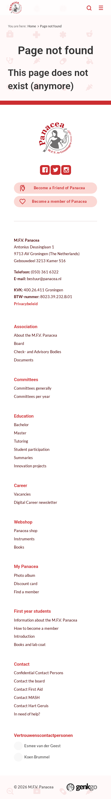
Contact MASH (27, 697)
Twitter (55, 170)
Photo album (24, 575)
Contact (21, 664)
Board (19, 343)
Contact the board (29, 681)
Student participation (31, 449)
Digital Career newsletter (35, 502)
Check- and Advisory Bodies (37, 351)
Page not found (51, 26)
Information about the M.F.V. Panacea (45, 620)
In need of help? (27, 714)
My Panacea (26, 566)
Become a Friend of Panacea (59, 187)
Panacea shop (25, 530)
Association (25, 326)
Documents (23, 360)
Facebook (45, 170)
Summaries (23, 457)
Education (23, 416)
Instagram (66, 170)
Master (20, 433)
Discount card (25, 583)
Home (32, 26)
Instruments (24, 538)
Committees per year (32, 396)
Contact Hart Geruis (31, 705)
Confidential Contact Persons (38, 672)
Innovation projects (30, 466)
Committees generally (33, 388)
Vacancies (22, 494)
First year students (32, 611)
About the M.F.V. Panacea (35, 335)
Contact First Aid (28, 689)
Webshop (23, 522)
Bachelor (21, 424)
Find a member (26, 591)
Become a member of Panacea (59, 201)
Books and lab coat (30, 644)
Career (20, 485)
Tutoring (21, 441)
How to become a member (36, 628)
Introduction (24, 636)
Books (19, 547)
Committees (26, 379)
